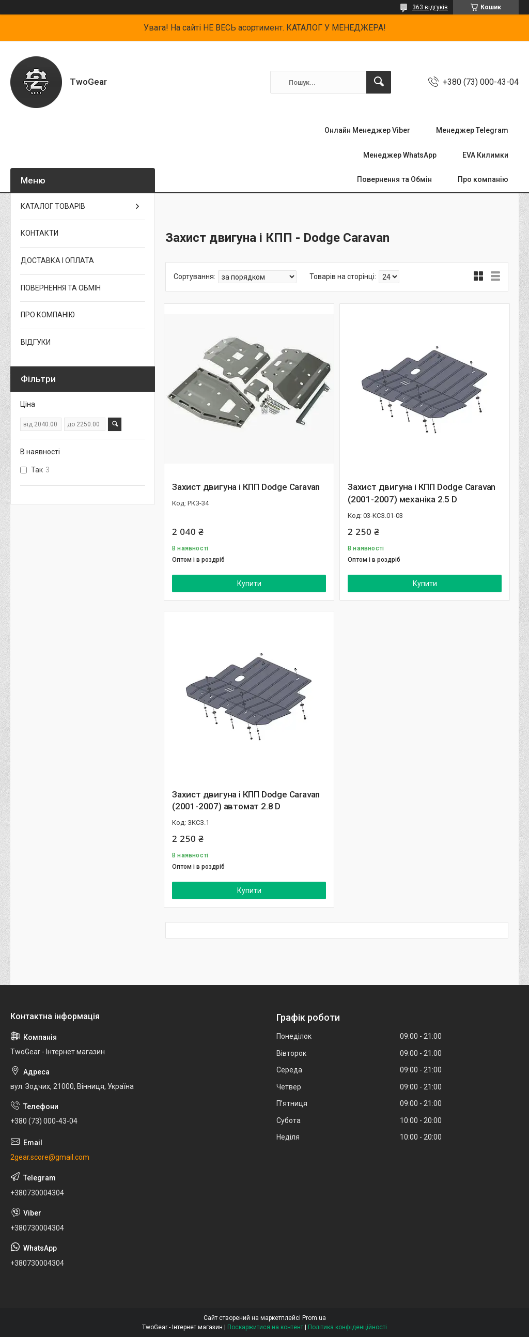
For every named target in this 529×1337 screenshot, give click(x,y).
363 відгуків (430, 7)
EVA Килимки (485, 155)
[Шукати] (378, 82)
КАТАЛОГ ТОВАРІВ (53, 206)
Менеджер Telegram (472, 130)
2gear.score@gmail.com (49, 1157)
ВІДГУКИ (36, 342)
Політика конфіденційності (347, 1327)
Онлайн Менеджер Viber (367, 130)
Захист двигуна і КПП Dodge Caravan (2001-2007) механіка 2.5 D (421, 493)
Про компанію (483, 179)
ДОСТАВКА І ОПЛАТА (57, 260)
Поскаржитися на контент (265, 1327)
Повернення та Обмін (394, 179)
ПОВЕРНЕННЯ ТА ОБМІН (61, 288)
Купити (249, 583)
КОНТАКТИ (39, 233)
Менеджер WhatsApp (400, 155)
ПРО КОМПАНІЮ (48, 315)
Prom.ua (314, 1317)
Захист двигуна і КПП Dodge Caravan (246, 487)
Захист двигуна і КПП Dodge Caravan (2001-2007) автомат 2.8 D (246, 800)
